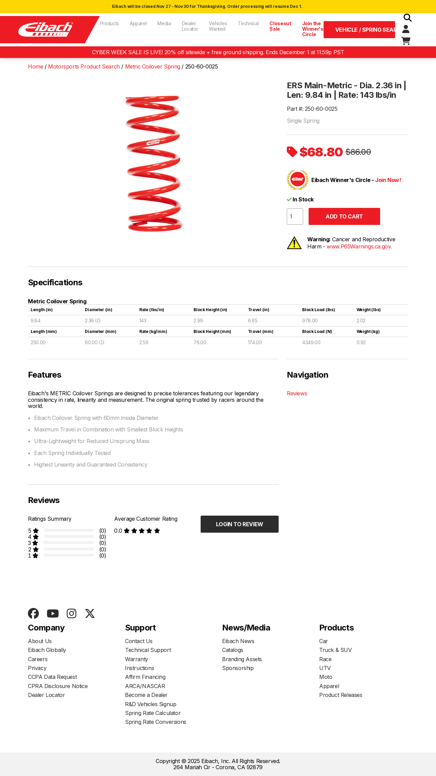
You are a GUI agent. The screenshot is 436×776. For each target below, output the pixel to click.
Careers (37, 659)
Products (109, 23)
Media (164, 23)
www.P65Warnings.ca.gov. (359, 246)
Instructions (139, 668)
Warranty (136, 659)
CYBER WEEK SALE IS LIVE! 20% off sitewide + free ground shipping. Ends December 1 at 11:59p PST (218, 52)
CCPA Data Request (52, 677)
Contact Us (139, 641)
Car (323, 641)
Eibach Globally (47, 650)
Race (325, 659)
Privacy (37, 668)
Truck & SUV (335, 650)
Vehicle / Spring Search (365, 29)
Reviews (297, 393)
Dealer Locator (190, 26)
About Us (40, 641)
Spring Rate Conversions (155, 722)
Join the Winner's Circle (313, 28)
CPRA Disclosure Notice (58, 686)
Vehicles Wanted (218, 26)
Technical (248, 23)
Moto (325, 677)
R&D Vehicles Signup (150, 704)
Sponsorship (238, 668)
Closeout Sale (280, 26)
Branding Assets (242, 659)
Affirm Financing (145, 677)
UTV (325, 668)
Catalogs (232, 650)
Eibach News (238, 641)
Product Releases (340, 695)
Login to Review (239, 524)
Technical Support (148, 650)
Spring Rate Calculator (153, 713)
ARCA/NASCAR (145, 686)
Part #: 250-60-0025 (312, 109)
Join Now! (388, 180)
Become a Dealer (146, 695)
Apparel (138, 23)
